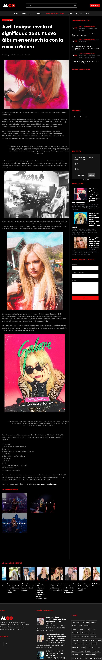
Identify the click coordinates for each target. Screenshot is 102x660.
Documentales (85, 616)
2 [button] (52, 582)
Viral (91, 642)
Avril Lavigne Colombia (10, 55)
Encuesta (94, 616)
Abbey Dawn (76, 602)
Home (15, 14)
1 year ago (83, 35)
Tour (86, 638)
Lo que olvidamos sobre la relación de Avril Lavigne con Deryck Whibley (92, 568)
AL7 (87, 14)
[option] (9, 559)
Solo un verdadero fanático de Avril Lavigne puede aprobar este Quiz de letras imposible (50, 570)
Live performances (77, 631)
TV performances (95, 638)
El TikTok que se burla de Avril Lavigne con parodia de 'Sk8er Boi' (78, 568)
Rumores (75, 638)
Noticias (87, 631)
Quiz (81, 634)
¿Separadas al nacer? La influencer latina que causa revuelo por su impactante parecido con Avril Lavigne (56, 617)
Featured (87, 623)
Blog (87, 609)
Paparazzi (75, 634)
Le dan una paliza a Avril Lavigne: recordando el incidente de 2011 (64, 567)
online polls (86, 179)
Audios (74, 605)
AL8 (87, 602)
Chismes (93, 609)
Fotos (38, 14)
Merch (79, 14)
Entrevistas (7, 20)
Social (81, 638)
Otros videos (96, 631)
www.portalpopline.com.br (48, 484)
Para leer (27, 14)
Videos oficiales (83, 642)
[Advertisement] (87, 316)
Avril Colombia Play (55, 14)
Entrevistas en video (87, 620)
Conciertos (85, 613)
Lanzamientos (91, 627)
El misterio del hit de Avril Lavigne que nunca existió (22, 567)
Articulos (93, 602)
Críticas (93, 613)
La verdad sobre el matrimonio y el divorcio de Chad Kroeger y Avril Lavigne (8, 568)
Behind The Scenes (78, 609)
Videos (74, 642)
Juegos (82, 627)
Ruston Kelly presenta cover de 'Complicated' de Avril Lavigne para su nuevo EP (85, 48)
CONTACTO (95, 5)
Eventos (98, 620)
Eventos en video (77, 623)
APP (70, 14)
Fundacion (75, 627)
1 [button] (50, 582)
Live (98, 627)
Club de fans (76, 613)
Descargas (75, 616)
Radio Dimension (90, 634)
